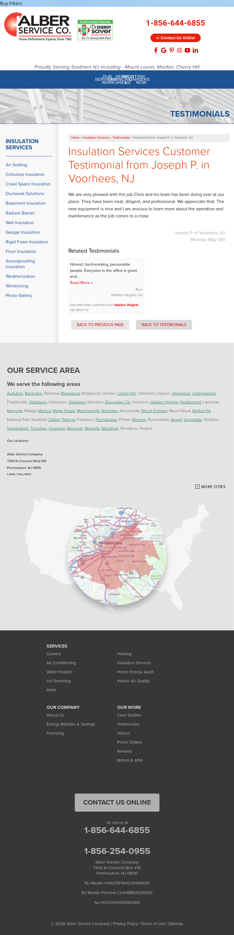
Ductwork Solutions (25, 193)
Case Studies (129, 715)
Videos (123, 733)
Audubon (15, 393)
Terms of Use (153, 924)
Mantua (44, 411)
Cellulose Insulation (25, 174)
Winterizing (17, 286)
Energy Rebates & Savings (71, 724)
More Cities (213, 487)
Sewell (176, 420)
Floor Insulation (21, 251)
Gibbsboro (38, 402)
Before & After (130, 760)
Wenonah (75, 428)
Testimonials (128, 724)
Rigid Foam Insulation (27, 241)
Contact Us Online (117, 802)
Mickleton (109, 411)
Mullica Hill (201, 411)
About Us (55, 715)
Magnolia (15, 411)
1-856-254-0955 (117, 850)
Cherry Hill (126, 393)
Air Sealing (16, 164)
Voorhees (57, 428)
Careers (54, 654)
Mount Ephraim (154, 411)
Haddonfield (190, 402)
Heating (124, 654)
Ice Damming (59, 681)
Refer (51, 690)
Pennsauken (106, 420)
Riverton (139, 420)
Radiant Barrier (20, 213)
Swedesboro (18, 428)
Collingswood (203, 393)
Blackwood (70, 393)
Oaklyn (54, 420)
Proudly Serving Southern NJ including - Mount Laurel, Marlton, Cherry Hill (117, 67)
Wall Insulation (20, 222)
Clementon (181, 393)
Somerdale (193, 420)
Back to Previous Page (100, 325)
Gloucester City (118, 402)
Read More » (81, 282)
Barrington (34, 393)
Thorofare (38, 428)
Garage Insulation (23, 232)
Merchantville (88, 411)
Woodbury (110, 428)
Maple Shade (64, 411)
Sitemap (175, 924)
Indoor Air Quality (133, 681)
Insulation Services (22, 144)
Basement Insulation (26, 203)
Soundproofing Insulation (20, 263)
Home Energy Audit (135, 672)
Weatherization (20, 276)
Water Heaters (60, 672)
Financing (55, 733)
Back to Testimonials (164, 325)
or (175, 38)
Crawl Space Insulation (28, 184)
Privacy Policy (125, 924)
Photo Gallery (19, 295)
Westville (92, 428)
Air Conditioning (61, 663)
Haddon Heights (126, 305)
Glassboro (77, 402)
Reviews (124, 751)
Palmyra (68, 420)
